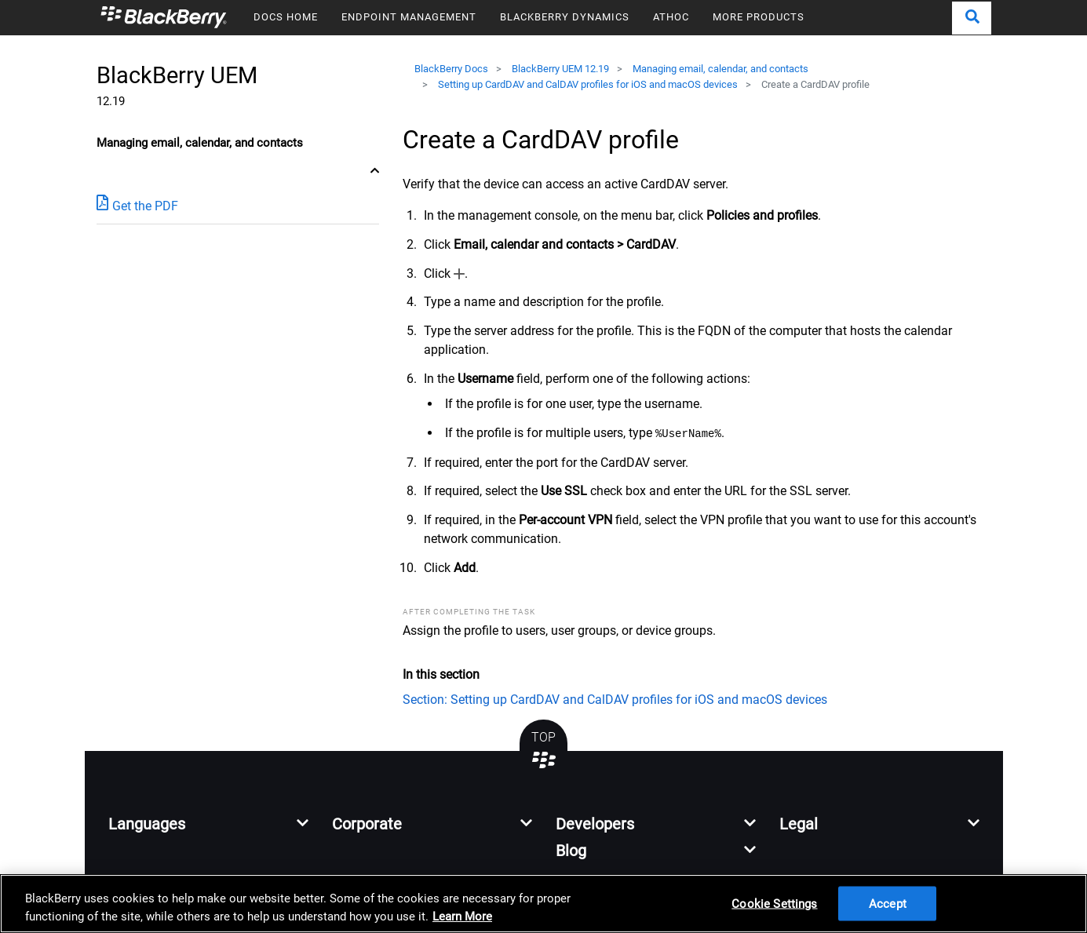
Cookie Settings (774, 903)
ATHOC (671, 17)
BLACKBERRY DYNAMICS (564, 17)
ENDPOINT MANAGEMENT (408, 17)
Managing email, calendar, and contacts (720, 69)
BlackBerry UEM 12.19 (560, 69)
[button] (971, 18)
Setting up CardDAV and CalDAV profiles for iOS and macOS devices (588, 84)
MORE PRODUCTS (758, 17)
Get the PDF (137, 205)
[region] (543, 903)
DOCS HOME (286, 17)
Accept (887, 903)
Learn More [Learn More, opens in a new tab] (462, 916)
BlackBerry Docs (451, 69)
